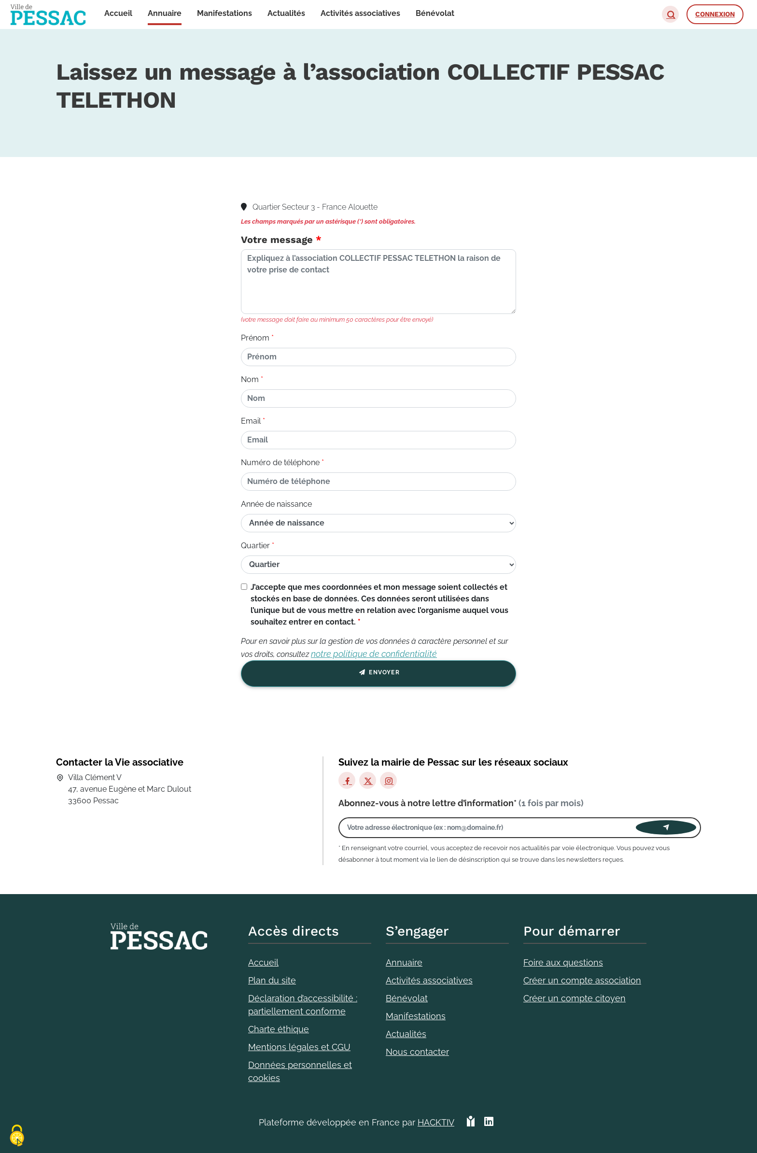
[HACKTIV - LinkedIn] (488, 1122)
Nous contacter (417, 1052)
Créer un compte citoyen (574, 998)
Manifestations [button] (224, 13)
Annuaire (404, 962)
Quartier (255, 545)
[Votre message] (378, 281)
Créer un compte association (582, 980)
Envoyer (378, 674)
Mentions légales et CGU (299, 1047)
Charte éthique (278, 1029)
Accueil (263, 962)
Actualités (406, 1034)
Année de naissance (276, 504)
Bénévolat (407, 998)
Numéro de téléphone (280, 462)
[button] (670, 14)
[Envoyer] (666, 827)
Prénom (255, 337)
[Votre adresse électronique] (489, 827)
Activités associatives (429, 980)
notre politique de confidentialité (374, 654)
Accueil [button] (118, 13)
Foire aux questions (563, 962)
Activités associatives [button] (360, 13)
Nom (250, 379)
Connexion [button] (715, 14)
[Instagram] (388, 780)
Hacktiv (436, 1122)
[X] (367, 780)
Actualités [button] (286, 13)
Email (251, 421)
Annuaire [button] (165, 13)
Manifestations (416, 1016)
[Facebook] (346, 780)
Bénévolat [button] (435, 13)
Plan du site (272, 980)
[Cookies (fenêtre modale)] (17, 1136)
